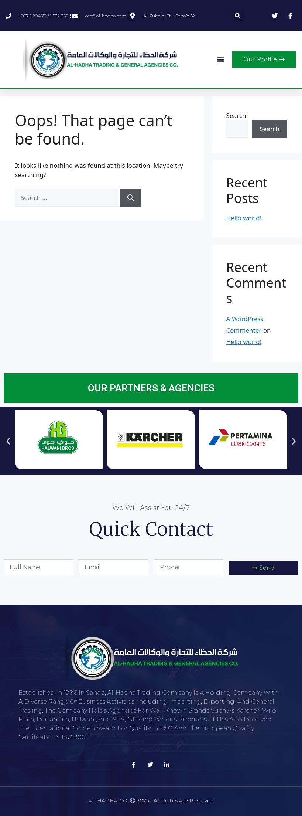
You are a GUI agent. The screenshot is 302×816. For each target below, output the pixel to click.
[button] (238, 15)
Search (236, 115)
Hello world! (244, 218)
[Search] (130, 198)
